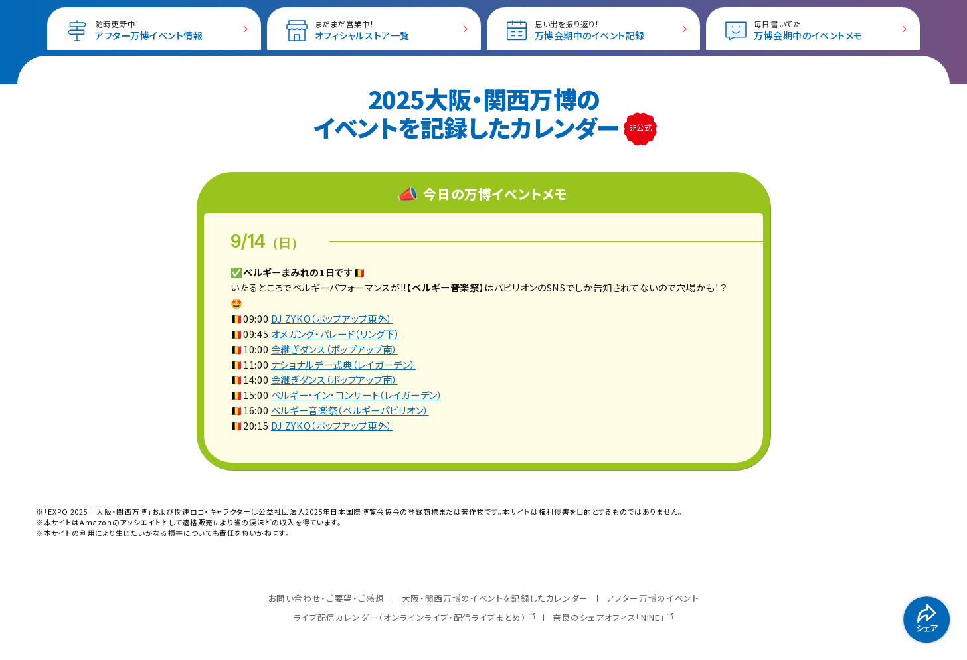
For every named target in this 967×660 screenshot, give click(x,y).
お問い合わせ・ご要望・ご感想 (326, 598)
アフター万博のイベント (652, 598)
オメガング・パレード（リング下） (335, 334)
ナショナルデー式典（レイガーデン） (343, 364)
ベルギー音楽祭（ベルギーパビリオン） (350, 410)
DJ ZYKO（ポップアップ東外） (332, 318)
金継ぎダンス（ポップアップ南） (334, 349)
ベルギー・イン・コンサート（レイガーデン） (357, 395)
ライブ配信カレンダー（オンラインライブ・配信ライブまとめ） (410, 617)
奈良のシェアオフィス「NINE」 (609, 617)
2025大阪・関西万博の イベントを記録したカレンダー (469, 112)
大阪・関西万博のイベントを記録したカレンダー (495, 598)
